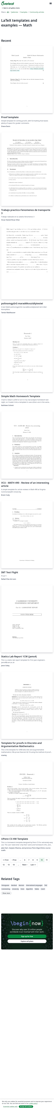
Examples (23, 12)
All (8, 12)
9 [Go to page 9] (37, 860)
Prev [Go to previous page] (14, 860)
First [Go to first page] (6, 860)
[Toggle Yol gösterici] (50, 3)
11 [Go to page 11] (47, 860)
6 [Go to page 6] (24, 860)
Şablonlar (14, 12)
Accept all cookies (26, 1107)
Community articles (37, 12)
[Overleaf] (7, 3)
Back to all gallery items (11, 8)
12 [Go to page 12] (4, 865)
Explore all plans (27, 941)
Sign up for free (27, 936)
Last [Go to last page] (33, 865)
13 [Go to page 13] (9, 865)
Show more (6, 893)
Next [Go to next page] (24, 865)
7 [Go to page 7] (28, 860)
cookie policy (33, 1103)
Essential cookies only (10, 1106)
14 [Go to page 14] (14, 865)
